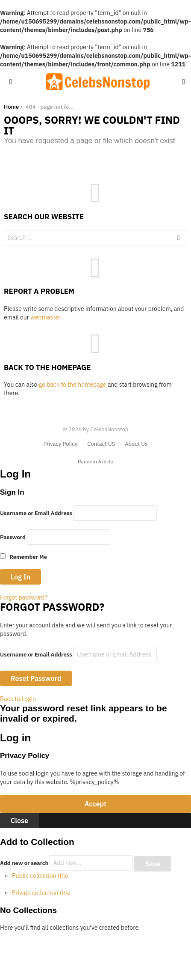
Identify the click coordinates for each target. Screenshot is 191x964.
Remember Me (23, 557)
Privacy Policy (60, 444)
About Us (136, 444)
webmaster (45, 317)
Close (19, 820)
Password (13, 537)
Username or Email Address (36, 513)
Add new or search (67, 863)
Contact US (101, 444)
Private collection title (41, 893)
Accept (95, 804)
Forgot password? (23, 597)
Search (178, 239)
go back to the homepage (72, 384)
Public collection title (40, 876)
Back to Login (18, 699)
